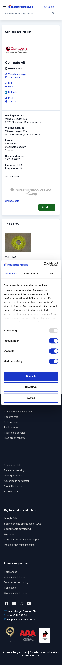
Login (49, 6)
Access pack (11, 491)
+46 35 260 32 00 (15, 615)
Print (9, 98)
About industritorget (15, 577)
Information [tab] (31, 273)
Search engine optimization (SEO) (22, 523)
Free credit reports (14, 438)
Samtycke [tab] (11, 273)
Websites (9, 534)
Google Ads (10, 518)
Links (9, 83)
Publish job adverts (14, 432)
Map (9, 86)
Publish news (11, 427)
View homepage (15, 74)
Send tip (11, 101)
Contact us (10, 587)
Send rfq (46, 207)
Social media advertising (17, 528)
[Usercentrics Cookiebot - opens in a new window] (44, 264)
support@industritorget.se (20, 619)
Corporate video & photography (21, 539)
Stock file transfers (14, 486)
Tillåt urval (31, 386)
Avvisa (31, 397)
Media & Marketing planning (19, 544)
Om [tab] (51, 273)
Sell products (11, 422)
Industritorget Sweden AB (20, 611)
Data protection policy (16, 582)
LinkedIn (11, 92)
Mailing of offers (13, 475)
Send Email (12, 77)
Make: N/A (10, 257)
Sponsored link (12, 465)
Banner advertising (14, 470)
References (10, 571)
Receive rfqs (11, 416)
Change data (12, 200)
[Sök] (53, 13)
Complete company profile (18, 411)
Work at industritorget (16, 593)
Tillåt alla (31, 376)
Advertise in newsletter (16, 480)
